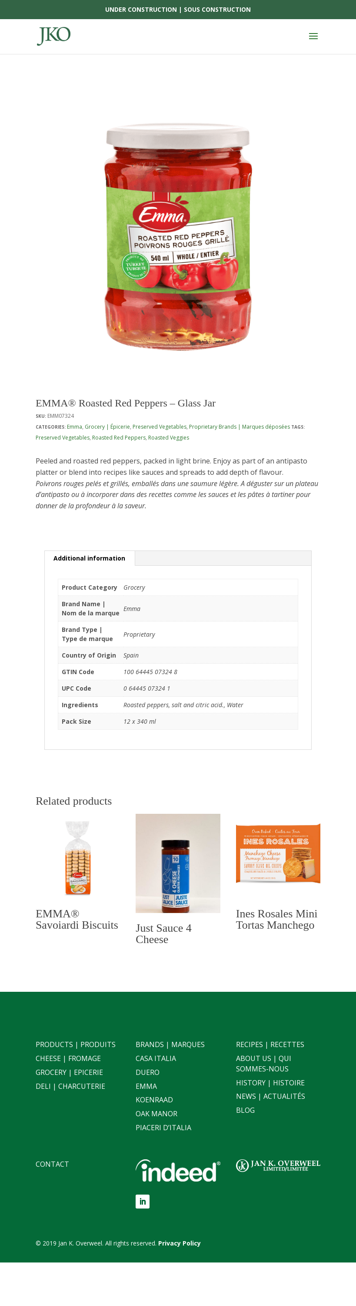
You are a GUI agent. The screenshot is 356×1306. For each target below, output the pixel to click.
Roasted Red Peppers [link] (119, 437)
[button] (313, 42)
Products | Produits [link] (76, 1044)
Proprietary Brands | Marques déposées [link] (239, 426)
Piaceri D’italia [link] (163, 1127)
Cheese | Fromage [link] (68, 1058)
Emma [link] (74, 426)
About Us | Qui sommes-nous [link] (263, 1064)
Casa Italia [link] (156, 1058)
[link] (53, 36)
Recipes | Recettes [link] (270, 1044)
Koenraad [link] (154, 1100)
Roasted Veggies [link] (168, 437)
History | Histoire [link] (270, 1083)
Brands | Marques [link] (170, 1044)
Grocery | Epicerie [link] (69, 1072)
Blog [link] (245, 1110)
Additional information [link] (89, 558)
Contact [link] (52, 1164)
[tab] (89, 558)
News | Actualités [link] (270, 1096)
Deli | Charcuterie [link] (70, 1086)
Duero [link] (148, 1072)
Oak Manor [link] (156, 1113)
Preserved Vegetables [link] (159, 426)
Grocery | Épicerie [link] (107, 426)
